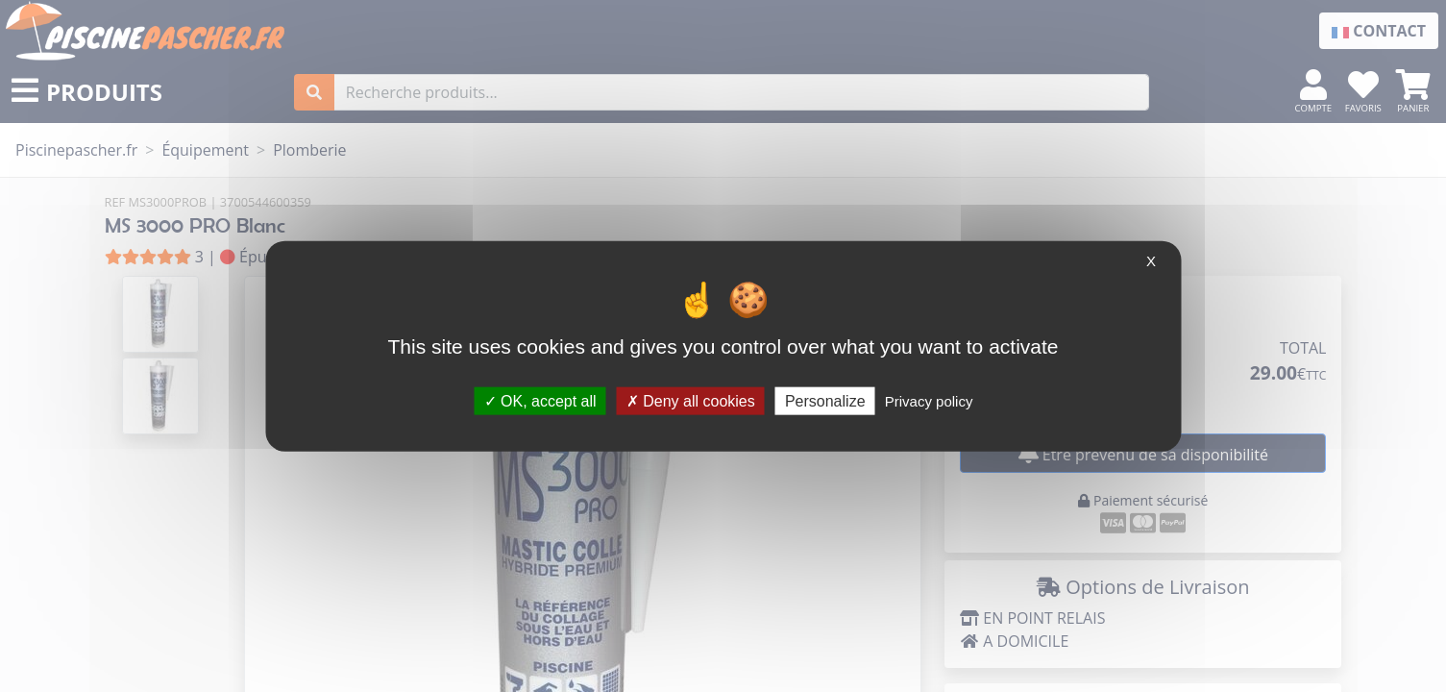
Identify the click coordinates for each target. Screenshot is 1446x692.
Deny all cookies (690, 400)
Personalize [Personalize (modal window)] (825, 400)
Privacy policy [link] (929, 400)
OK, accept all (540, 400)
